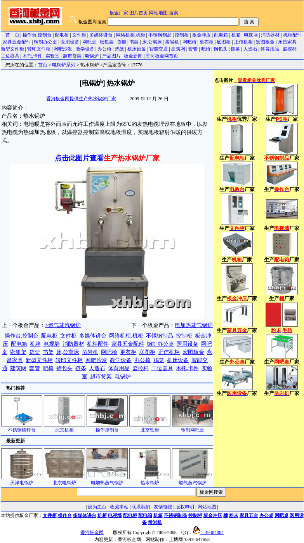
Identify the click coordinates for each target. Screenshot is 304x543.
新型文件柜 (12, 49)
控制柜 (182, 35)
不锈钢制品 (160, 35)
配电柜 (62, 35)
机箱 (236, 35)
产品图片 (111, 56)
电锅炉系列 (63, 65)
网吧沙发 (63, 49)
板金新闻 (133, 56)
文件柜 (79, 35)
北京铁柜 (149, 427)
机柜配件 (292, 35)
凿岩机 (172, 42)
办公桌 (266, 515)
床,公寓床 (152, 42)
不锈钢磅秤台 (21, 427)
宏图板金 (265, 42)
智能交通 (158, 49)
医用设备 (70, 42)
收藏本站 (119, 507)
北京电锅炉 (64, 480)
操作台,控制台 (37, 35)
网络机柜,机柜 (130, 35)
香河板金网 (92, 532)
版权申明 (184, 507)
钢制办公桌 (45, 42)
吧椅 (205, 49)
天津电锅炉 (21, 480)
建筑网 (178, 49)
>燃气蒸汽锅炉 (63, 325)
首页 (42, 65)
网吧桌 (89, 42)
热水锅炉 (149, 480)
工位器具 (10, 56)
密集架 (107, 42)
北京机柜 (64, 427)
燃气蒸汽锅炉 (192, 480)
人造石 (250, 49)
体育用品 (270, 49)
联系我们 (141, 507)
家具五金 (249, 515)
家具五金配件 (17, 42)
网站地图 (158, 13)
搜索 (173, 13)
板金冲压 (201, 35)
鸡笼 (119, 49)
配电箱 (221, 35)
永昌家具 (287, 42)
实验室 (52, 56)
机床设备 (136, 49)
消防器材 (270, 35)
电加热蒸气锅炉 (194, 325)
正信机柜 (243, 42)
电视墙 (251, 35)
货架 (121, 42)
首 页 (12, 35)
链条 (235, 49)
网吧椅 (189, 42)
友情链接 (163, 507)
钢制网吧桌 (192, 427)
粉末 (233, 515)
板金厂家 (118, 13)
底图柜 (224, 42)
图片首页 (138, 13)
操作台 (65, 515)
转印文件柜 (38, 49)
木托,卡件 (32, 56)
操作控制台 (107, 427)
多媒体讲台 (101, 35)
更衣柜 (207, 42)
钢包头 (221, 49)
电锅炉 (92, 56)
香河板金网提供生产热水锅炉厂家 (81, 98)
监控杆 (290, 49)
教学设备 (85, 49)
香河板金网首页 (162, 56)
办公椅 (104, 49)
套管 (193, 49)
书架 (134, 42)
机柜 (102, 515)
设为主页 (97, 507)
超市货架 (72, 56)
